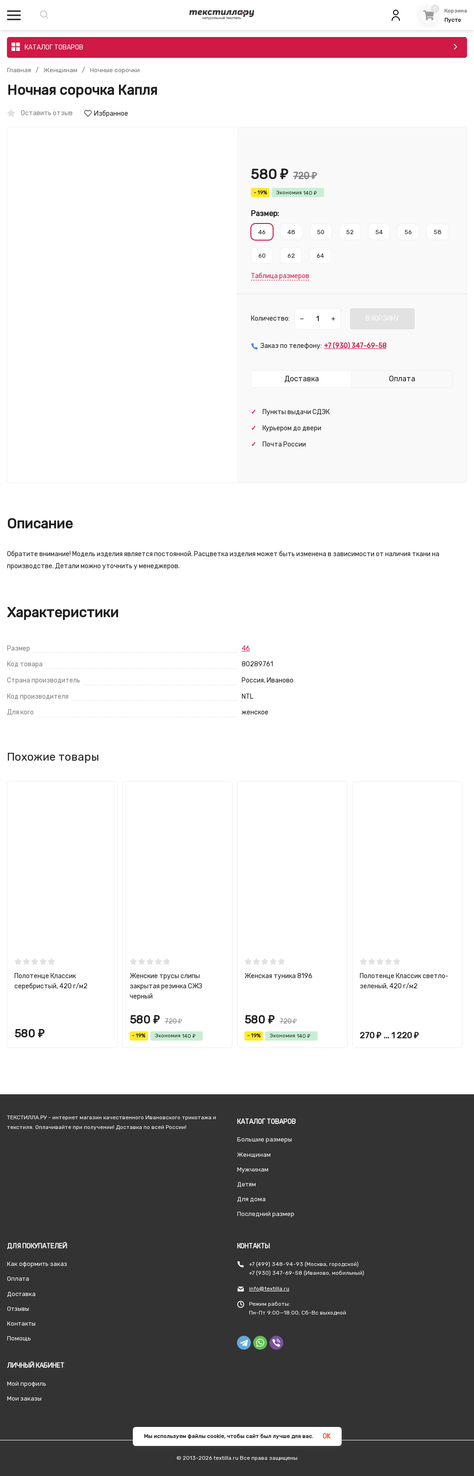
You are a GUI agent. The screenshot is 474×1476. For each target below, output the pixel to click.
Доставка (21, 1293)
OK (327, 1436)
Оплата (18, 1278)
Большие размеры (264, 1139)
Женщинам (61, 70)
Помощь (19, 1338)
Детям (246, 1184)
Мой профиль (26, 1383)
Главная (19, 70)
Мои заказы (24, 1398)
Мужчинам (252, 1169)
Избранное (106, 114)
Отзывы (18, 1308)
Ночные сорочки (116, 70)
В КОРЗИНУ (382, 318)
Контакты (21, 1323)
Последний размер (265, 1213)
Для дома (251, 1199)
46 (246, 648)
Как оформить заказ (37, 1263)
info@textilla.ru (269, 1288)
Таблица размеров (280, 276)
